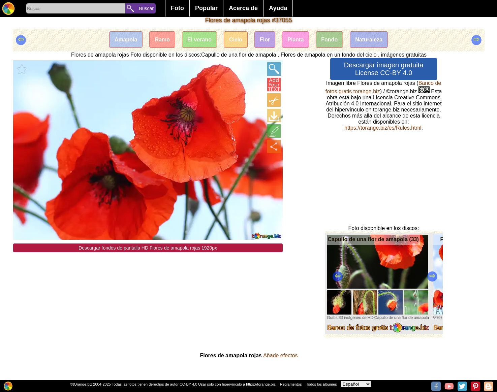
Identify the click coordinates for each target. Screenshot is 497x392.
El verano (199, 39)
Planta (295, 39)
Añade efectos (280, 355)
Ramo (162, 39)
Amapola (126, 39)
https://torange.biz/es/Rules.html (383, 128)
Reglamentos (291, 384)
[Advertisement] (148, 299)
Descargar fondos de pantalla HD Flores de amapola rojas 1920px (148, 248)
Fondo (329, 39)
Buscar (146, 8)
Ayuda (278, 8)
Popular (206, 8)
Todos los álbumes (321, 384)
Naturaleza (368, 39)
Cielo (235, 39)
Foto (177, 8)
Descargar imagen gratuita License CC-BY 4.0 (384, 68)
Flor (265, 39)
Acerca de (243, 8)
